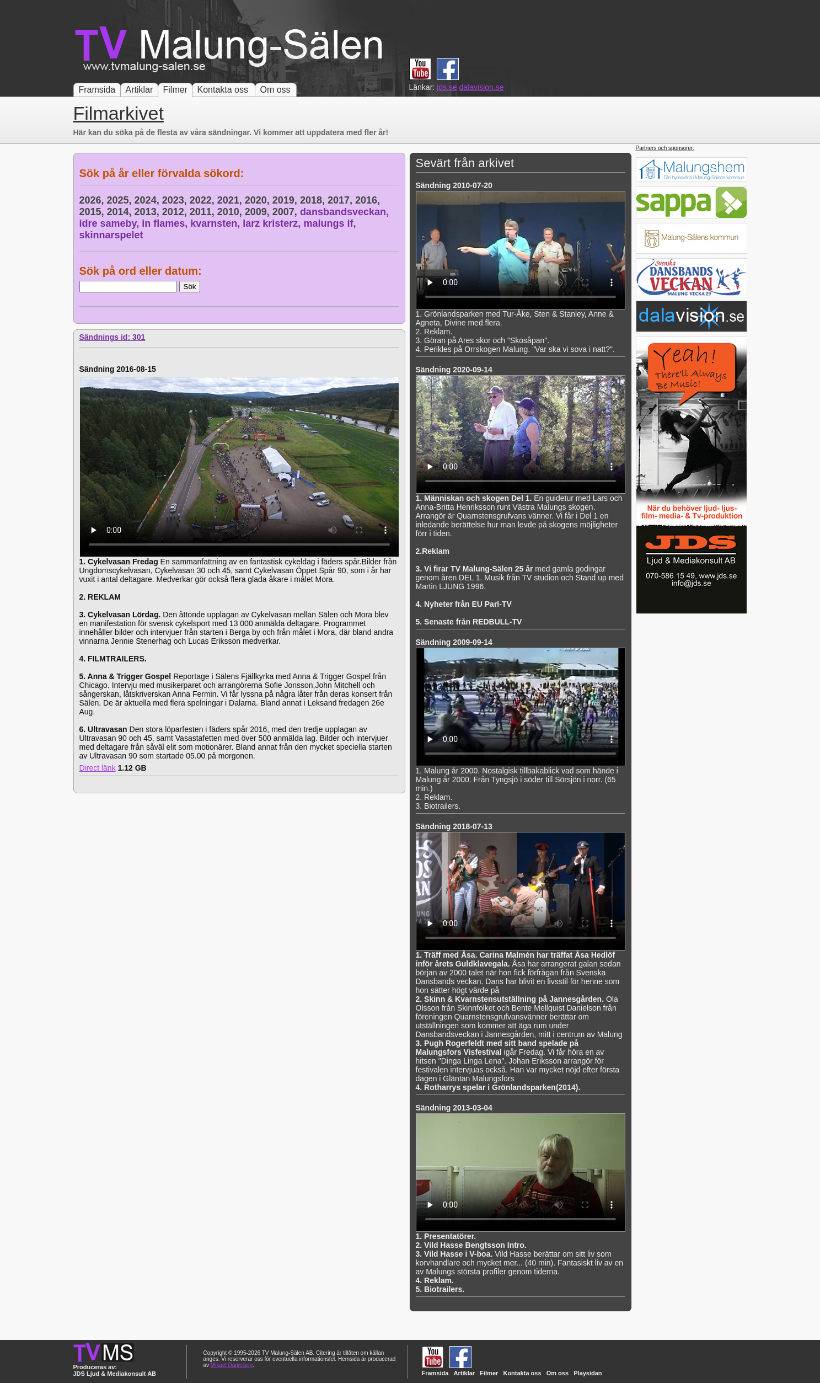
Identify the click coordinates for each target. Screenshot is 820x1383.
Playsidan (588, 1373)
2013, (148, 211)
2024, (148, 200)
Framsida (97, 89)
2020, (258, 200)
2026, (93, 200)
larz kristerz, (273, 223)
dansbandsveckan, (346, 211)
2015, (93, 211)
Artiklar (139, 89)
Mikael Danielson (232, 1365)
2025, (121, 200)
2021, (231, 200)
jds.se (447, 87)
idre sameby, (110, 223)
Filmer (175, 89)
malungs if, (330, 223)
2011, (203, 211)
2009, (258, 211)
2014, (121, 211)
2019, (286, 200)
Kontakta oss (223, 89)
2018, (314, 200)
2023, (176, 200)
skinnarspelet (111, 235)
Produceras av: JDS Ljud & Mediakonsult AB (115, 1370)
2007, (286, 211)
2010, (231, 211)
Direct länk (97, 767)
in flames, (166, 223)
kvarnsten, (216, 223)
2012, (176, 211)
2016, (369, 200)
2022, (203, 200)
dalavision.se (481, 87)
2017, (341, 200)
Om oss (275, 89)
